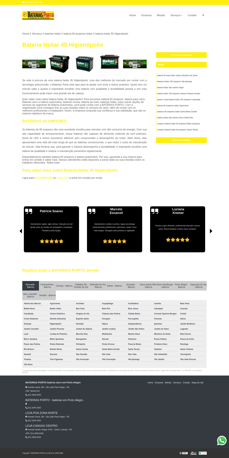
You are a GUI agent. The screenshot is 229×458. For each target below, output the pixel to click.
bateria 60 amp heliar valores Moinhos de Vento (177, 76)
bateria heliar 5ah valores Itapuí (170, 88)
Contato (192, 15)
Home (132, 15)
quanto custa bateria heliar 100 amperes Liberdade (178, 100)
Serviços (175, 15)
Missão (161, 15)
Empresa (146, 15)
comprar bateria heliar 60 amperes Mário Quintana (178, 124)
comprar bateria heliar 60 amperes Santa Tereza (177, 130)
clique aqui (63, 178)
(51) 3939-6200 (44, 178)
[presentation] (16, 243)
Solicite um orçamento (181, 55)
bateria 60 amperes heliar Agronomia (172, 106)
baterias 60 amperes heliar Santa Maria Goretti (177, 112)
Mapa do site (197, 382)
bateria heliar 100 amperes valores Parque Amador (178, 94)
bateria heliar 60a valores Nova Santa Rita (175, 118)
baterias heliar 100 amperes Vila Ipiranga (174, 82)
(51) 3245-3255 (33, 408)
